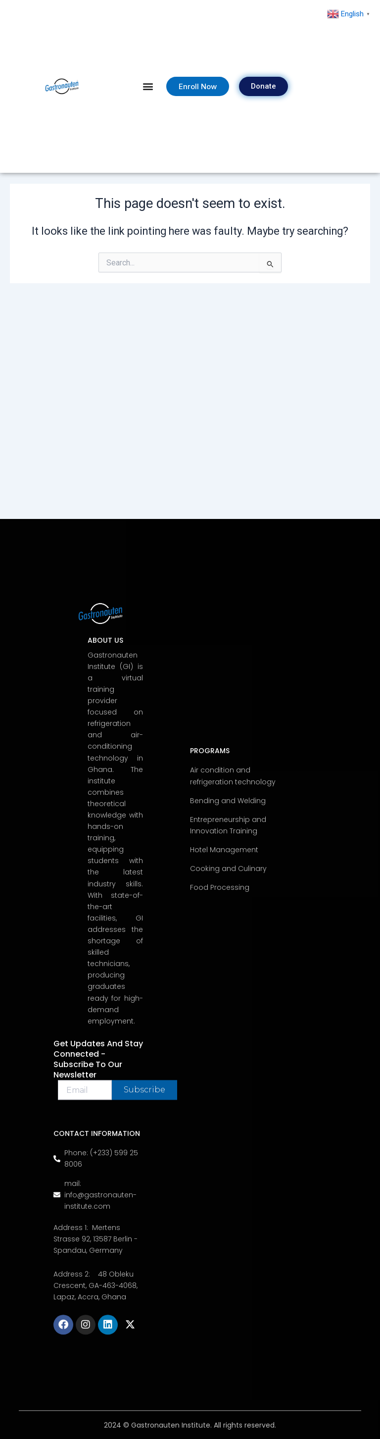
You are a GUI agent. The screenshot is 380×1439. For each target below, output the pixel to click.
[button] (148, 86)
